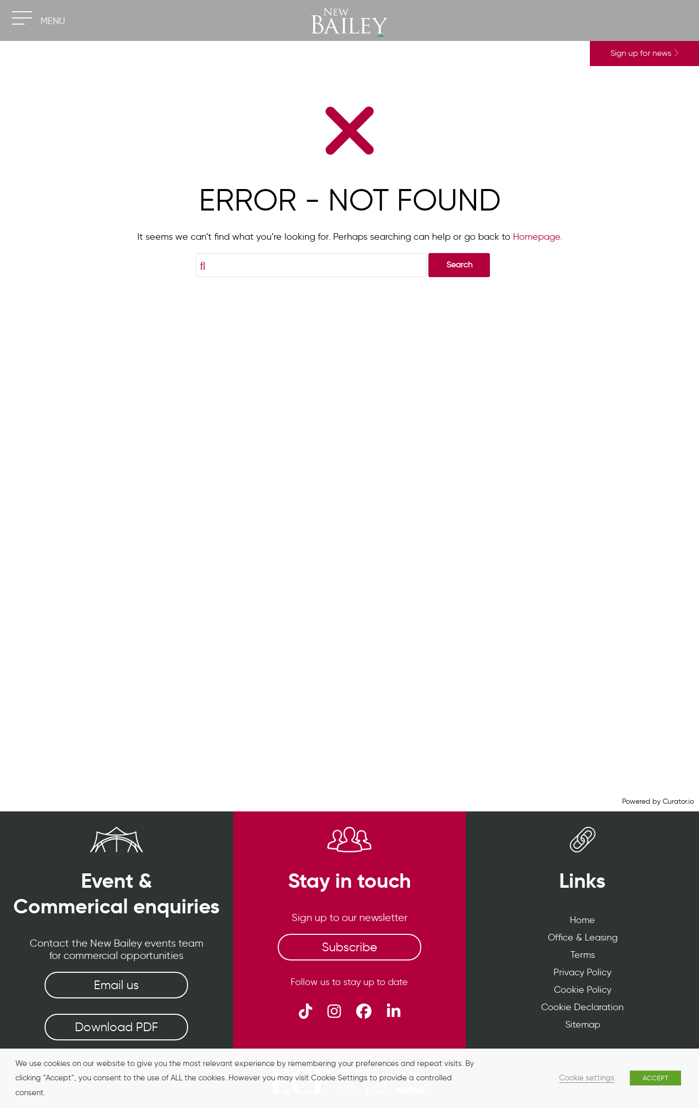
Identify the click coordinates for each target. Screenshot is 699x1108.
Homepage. (537, 236)
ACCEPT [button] (655, 1078)
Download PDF (116, 1026)
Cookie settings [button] (586, 1077)
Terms (582, 954)
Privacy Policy (582, 972)
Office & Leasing (583, 937)
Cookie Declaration (582, 1007)
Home (582, 920)
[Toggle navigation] (22, 18)
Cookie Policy (582, 989)
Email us (116, 984)
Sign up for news (644, 53)
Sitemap (582, 1024)
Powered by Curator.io (658, 801)
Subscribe (349, 946)
